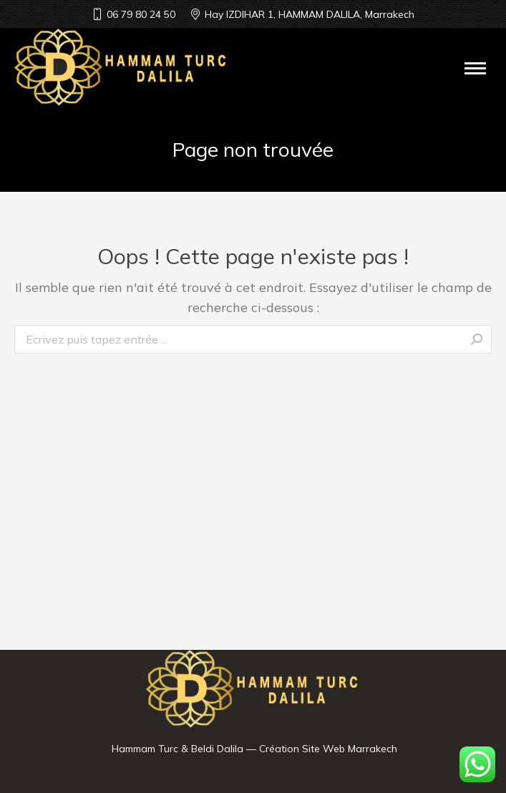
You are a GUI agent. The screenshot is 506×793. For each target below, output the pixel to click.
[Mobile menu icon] (475, 68)
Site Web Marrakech (349, 748)
